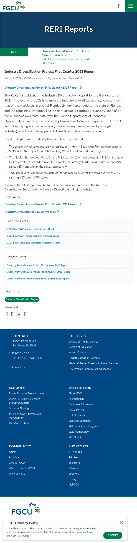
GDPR (14, 536)
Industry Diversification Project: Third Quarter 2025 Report (38, 279)
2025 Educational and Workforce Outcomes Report (34, 243)
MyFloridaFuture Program (84, 426)
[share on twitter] (19, 314)
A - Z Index (75, 452)
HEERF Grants (77, 415)
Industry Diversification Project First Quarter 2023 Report (42, 87)
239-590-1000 (21, 354)
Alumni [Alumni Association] (13, 452)
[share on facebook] (13, 315)
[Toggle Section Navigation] (14, 52)
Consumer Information (82, 404)
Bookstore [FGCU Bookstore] (74, 463)
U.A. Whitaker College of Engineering (90, 369)
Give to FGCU (17, 463)
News (45, 55)
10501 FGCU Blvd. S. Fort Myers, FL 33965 (25, 343)
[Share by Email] (7, 315)
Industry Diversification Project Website (31, 212)
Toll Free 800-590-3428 (28, 359)
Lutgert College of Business (85, 358)
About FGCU (76, 393)
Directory (74, 474)
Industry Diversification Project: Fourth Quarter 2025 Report (39, 272)
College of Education (80, 347)
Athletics (14, 457)
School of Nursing (19, 409)
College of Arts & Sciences (84, 342)
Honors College (77, 353)
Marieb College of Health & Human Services (94, 364)
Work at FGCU (18, 474)
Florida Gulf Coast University (58, 51)
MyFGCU (74, 485)
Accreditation (76, 399)
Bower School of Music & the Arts (29, 393)
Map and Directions (80, 421)
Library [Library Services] (72, 479)
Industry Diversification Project (22, 299)
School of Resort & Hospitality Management (27, 416)
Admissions (75, 457)
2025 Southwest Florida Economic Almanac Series (34, 236)
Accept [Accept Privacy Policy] (113, 535)
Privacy (91, 532)
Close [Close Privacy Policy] (122, 522)
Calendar (73, 468)
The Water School (19, 424)
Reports (58, 55)
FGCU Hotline (76, 410)
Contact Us (19, 368)
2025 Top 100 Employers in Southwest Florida (32, 229)
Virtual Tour (75, 437)
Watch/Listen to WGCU (23, 468)
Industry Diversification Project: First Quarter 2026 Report (38, 265)
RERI (83, 51)
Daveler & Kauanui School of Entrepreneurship (26, 401)
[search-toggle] (119, 6)
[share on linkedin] (26, 315)
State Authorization (80, 432)
